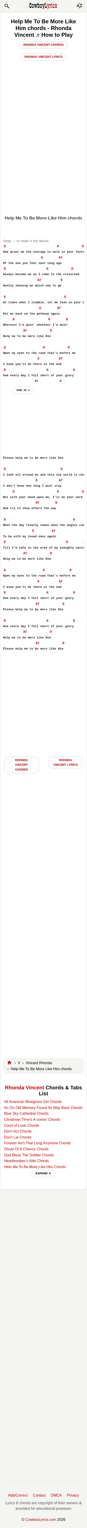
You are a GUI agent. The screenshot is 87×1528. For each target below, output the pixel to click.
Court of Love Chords (21, 1125)
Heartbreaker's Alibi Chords (26, 1161)
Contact (39, 1495)
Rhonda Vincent (24, 1088)
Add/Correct (18, 1495)
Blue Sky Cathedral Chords (26, 1113)
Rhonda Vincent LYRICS (65, 762)
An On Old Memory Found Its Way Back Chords (43, 1108)
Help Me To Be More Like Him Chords (35, 1167)
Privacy (73, 1495)
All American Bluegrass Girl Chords (33, 1102)
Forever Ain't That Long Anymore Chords (37, 1143)
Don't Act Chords (18, 1131)
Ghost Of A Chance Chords (26, 1149)
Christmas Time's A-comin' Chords (32, 1119)
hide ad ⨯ (23, 390)
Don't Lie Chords (17, 1137)
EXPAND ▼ (43, 1173)
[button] (6, 6)
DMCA (56, 1495)
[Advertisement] (43, 166)
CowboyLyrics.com (40, 1520)
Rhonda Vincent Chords (43, 44)
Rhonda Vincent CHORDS (21, 764)
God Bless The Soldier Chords (29, 1155)
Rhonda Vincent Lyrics (43, 56)
